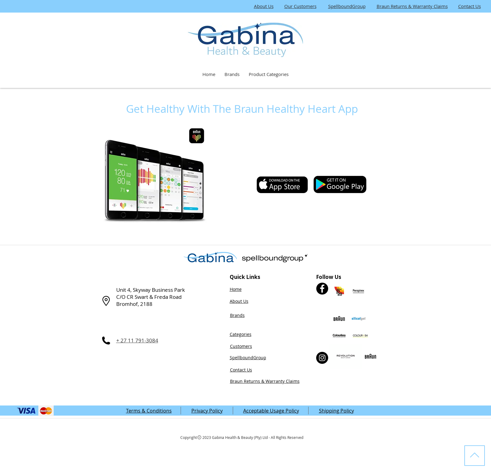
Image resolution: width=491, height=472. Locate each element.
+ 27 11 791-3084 (137, 340)
